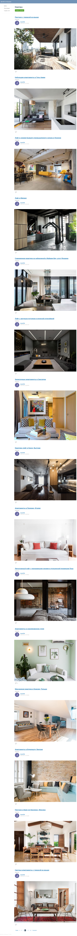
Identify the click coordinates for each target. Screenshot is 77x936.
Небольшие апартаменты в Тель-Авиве (30, 77)
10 (30, 930)
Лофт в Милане (21, 198)
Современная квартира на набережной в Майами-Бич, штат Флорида (41, 258)
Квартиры (17, 19)
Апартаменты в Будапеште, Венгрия (29, 749)
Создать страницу (19, 10)
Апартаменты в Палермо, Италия (27, 508)
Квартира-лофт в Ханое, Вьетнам (27, 448)
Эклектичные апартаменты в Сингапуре (30, 379)
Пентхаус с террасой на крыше (27, 17)
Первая (16, 930)
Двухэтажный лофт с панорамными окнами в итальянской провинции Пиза (44, 569)
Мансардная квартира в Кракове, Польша (31, 689)
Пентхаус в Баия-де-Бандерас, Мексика (30, 810)
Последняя (35, 930)
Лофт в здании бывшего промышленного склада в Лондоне (38, 138)
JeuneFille (22, 21)
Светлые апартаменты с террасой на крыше (32, 870)
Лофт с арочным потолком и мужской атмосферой (34, 319)
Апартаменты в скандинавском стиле (29, 629)
